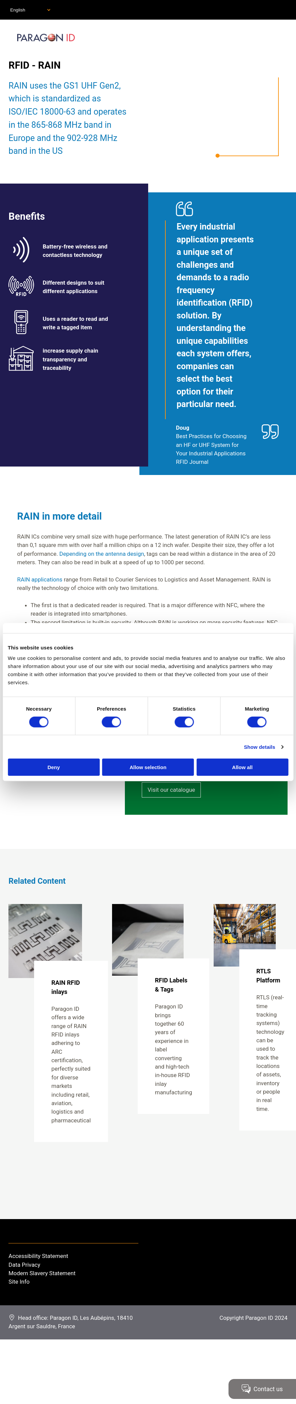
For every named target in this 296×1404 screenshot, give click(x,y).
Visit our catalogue (171, 789)
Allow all (242, 767)
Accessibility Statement (38, 1256)
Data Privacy (24, 1264)
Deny (54, 767)
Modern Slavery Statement (41, 1273)
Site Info (18, 1281)
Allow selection (148, 767)
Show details (259, 746)
